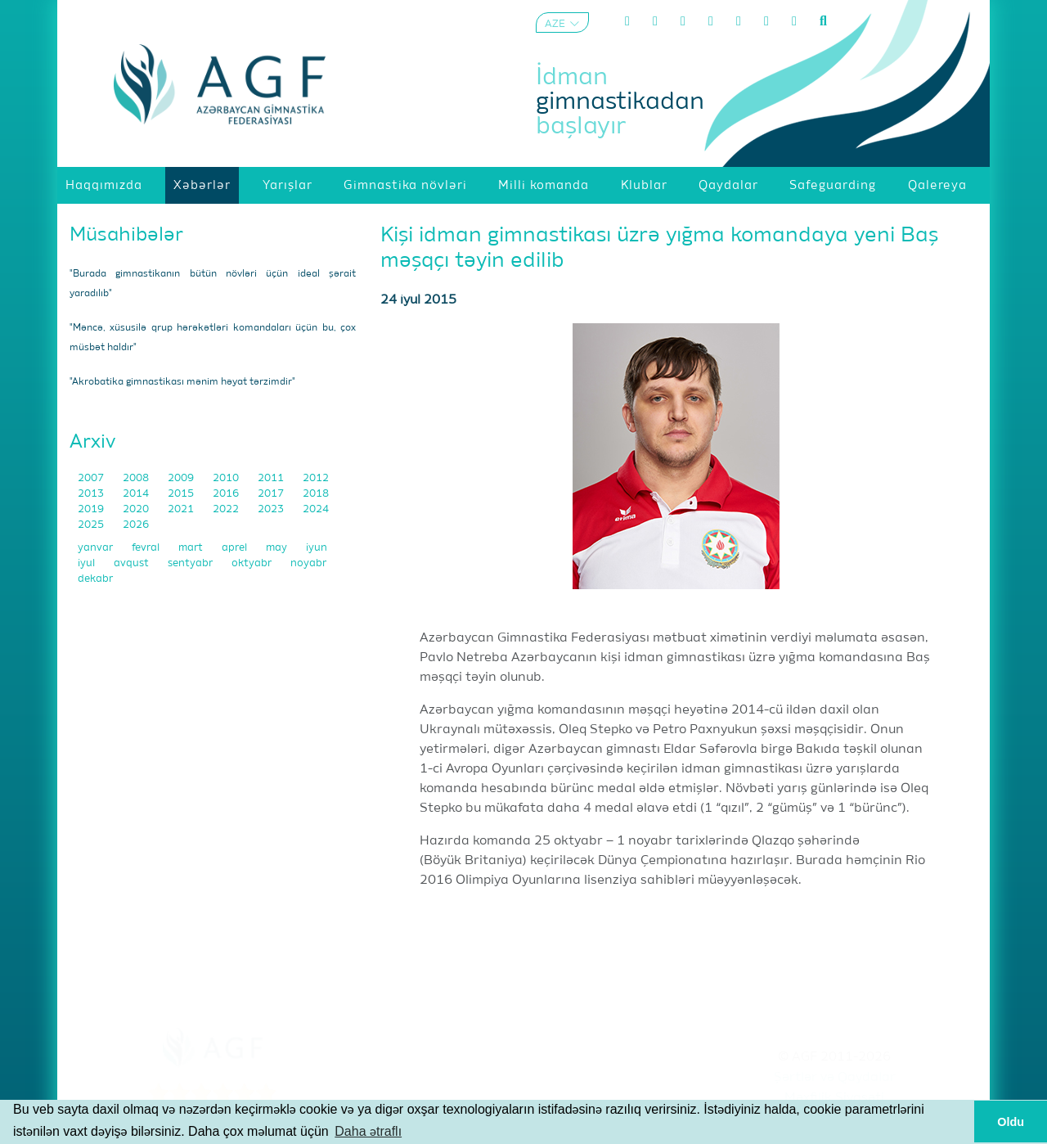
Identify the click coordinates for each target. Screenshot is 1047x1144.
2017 (272, 494)
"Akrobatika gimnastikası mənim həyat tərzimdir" (182, 382)
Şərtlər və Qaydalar (835, 1077)
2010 (227, 478)
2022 (227, 509)
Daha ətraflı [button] (368, 1131)
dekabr (95, 579)
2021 (182, 509)
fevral (147, 548)
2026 (136, 525)
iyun (316, 548)
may (278, 548)
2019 (92, 509)
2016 (227, 494)
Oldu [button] (1010, 1121)
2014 (137, 494)
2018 (316, 494)
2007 (92, 478)
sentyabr (191, 563)
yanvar (96, 548)
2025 (92, 525)
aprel (235, 548)
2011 (272, 478)
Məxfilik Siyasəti (834, 1098)
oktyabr (252, 563)
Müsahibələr (126, 235)
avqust (132, 563)
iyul (87, 563)
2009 (182, 478)
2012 (316, 478)
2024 (316, 509)
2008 (137, 478)
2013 (92, 494)
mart (191, 548)
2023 (272, 509)
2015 (182, 494)
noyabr (308, 563)
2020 (137, 509)
